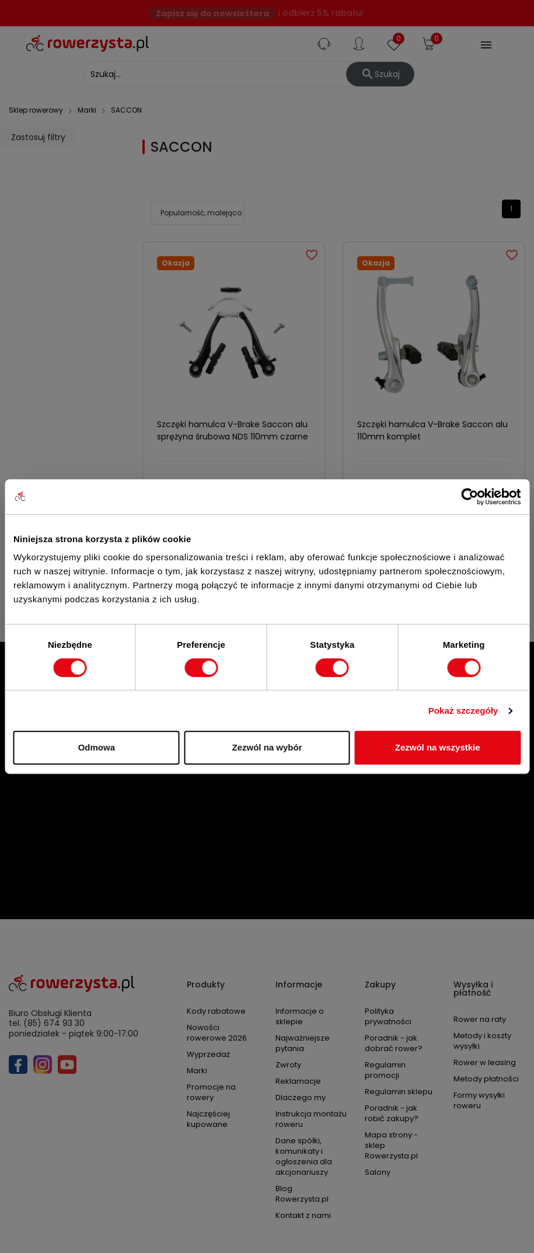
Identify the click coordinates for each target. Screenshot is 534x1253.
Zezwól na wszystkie (437, 747)
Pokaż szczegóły (463, 710)
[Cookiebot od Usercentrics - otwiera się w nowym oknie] (469, 496)
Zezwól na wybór (267, 747)
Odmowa (96, 747)
